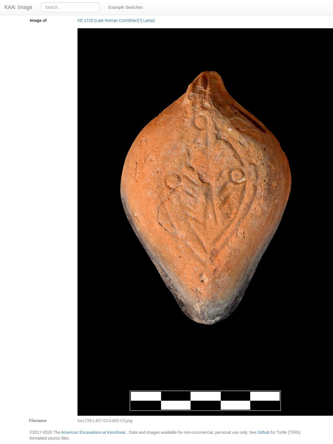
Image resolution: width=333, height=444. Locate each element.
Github (263, 432)
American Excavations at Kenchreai (93, 432)
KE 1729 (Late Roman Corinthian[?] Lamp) (116, 20)
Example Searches (125, 7)
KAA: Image (18, 7)
